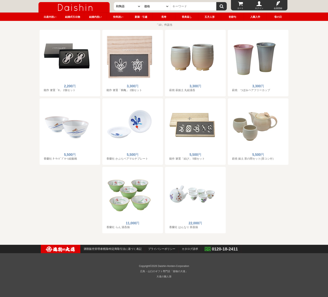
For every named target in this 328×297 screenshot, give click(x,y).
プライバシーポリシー (161, 248)
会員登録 (278, 8)
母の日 (278, 16)
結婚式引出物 (72, 16)
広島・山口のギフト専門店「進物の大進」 (164, 271)
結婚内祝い (95, 16)
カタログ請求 (190, 248)
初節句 (232, 16)
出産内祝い (50, 16)
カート (240, 8)
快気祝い (118, 16)
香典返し (187, 16)
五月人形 (210, 16)
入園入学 (255, 16)
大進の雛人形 (164, 276)
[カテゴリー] (128, 6)
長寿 (163, 16)
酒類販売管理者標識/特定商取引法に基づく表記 (113, 248)
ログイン (259, 8)
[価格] (156, 6)
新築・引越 (141, 16)
